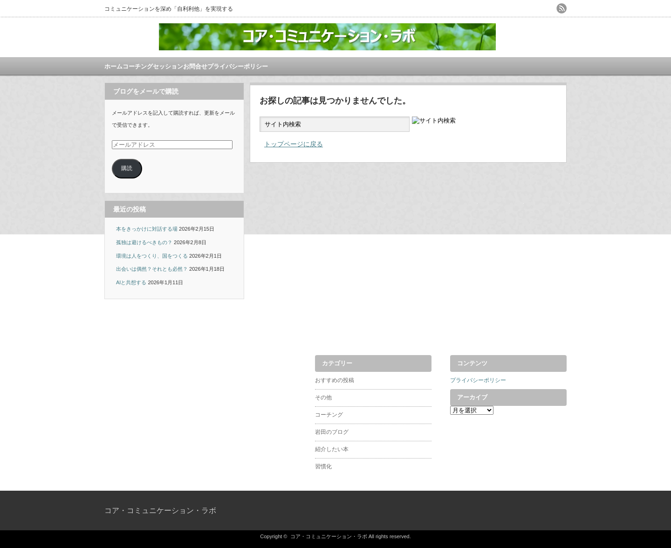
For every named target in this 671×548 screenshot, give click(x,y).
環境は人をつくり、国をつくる (152, 256)
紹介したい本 (332, 449)
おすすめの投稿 (334, 380)
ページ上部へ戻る (663, 319)
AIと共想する (131, 282)
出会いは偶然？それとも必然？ (152, 269)
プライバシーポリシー (237, 66)
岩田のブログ (332, 432)
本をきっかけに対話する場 (147, 229)
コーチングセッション (153, 66)
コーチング (329, 414)
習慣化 (323, 466)
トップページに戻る (293, 144)
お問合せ (195, 66)
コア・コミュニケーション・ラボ (160, 510)
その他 (323, 397)
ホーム (113, 66)
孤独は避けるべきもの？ (144, 242)
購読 (126, 168)
